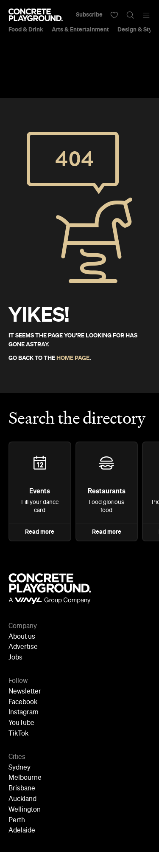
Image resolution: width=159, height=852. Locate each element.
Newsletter (24, 691)
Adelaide (21, 830)
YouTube (21, 723)
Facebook (22, 702)
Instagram (23, 712)
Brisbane (21, 788)
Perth (16, 820)
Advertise (23, 647)
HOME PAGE (72, 358)
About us (21, 637)
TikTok (18, 733)
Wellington (24, 810)
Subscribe (89, 15)
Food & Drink (25, 30)
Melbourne (25, 778)
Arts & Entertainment (80, 30)
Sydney (19, 767)
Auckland (22, 799)
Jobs (15, 657)
